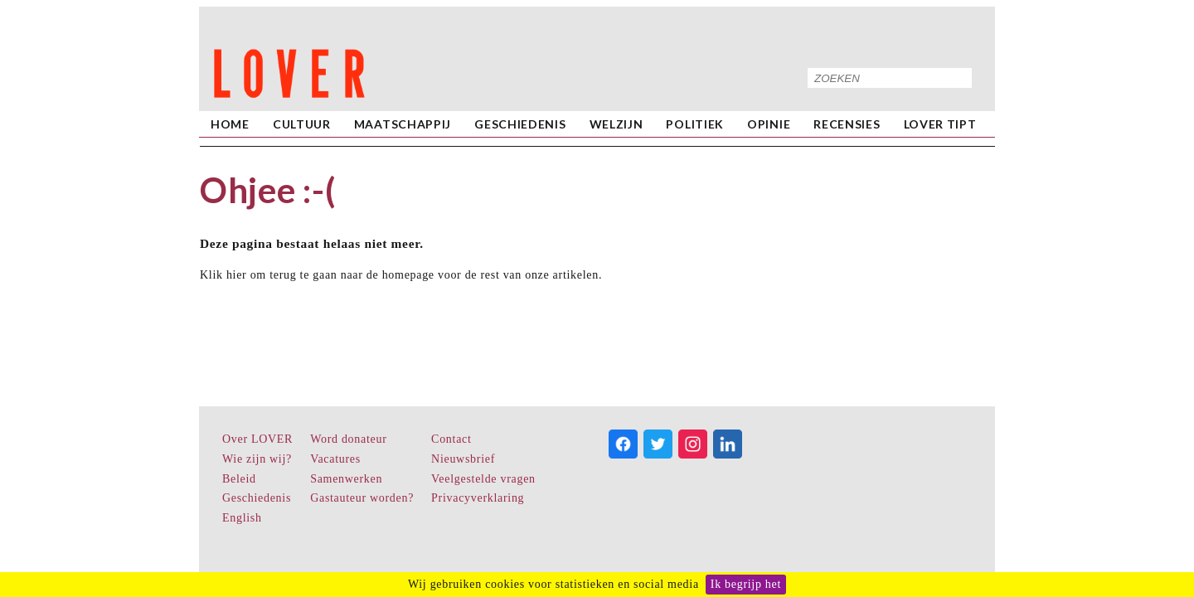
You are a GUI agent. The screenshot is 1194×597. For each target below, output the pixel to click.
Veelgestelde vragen (483, 479)
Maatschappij (402, 124)
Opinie (768, 124)
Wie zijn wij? (257, 459)
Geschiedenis (519, 124)
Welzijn (616, 124)
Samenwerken (346, 479)
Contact (451, 439)
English (242, 518)
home (230, 124)
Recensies (846, 124)
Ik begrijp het (746, 584)
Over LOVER (257, 439)
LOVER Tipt (940, 124)
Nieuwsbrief (463, 459)
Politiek (695, 124)
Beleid (239, 479)
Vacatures (335, 459)
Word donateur (348, 439)
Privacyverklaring (477, 498)
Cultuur (302, 124)
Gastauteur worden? (362, 498)
